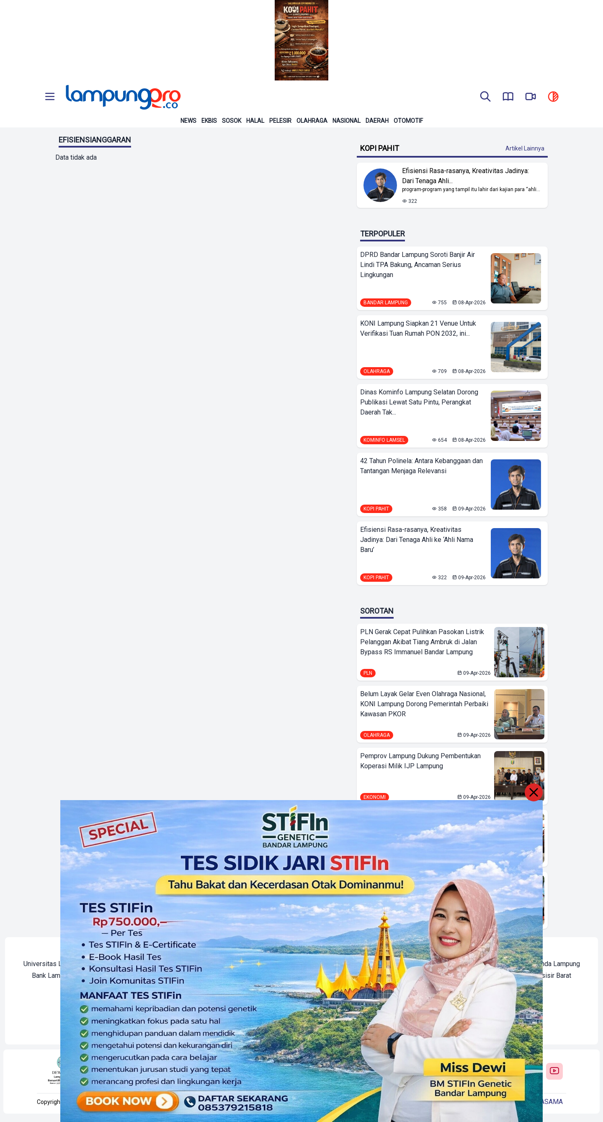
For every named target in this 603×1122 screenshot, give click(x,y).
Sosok (231, 120)
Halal (255, 120)
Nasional (346, 120)
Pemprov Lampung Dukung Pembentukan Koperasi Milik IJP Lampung (420, 761)
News (188, 120)
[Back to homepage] (122, 97)
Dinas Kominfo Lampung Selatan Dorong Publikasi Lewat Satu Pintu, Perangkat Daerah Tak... (419, 402)
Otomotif (408, 120)
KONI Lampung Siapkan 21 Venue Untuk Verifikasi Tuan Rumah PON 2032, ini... (418, 328)
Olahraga (311, 120)
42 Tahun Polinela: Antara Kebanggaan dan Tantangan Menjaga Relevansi (421, 466)
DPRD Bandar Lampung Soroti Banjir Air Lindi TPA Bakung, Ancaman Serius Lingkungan (417, 265)
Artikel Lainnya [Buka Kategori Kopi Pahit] (524, 148)
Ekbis (209, 120)
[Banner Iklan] (301, 40)
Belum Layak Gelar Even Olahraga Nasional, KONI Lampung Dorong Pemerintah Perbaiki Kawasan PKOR (424, 704)
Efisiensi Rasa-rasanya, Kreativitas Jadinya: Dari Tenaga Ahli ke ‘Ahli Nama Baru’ (416, 540)
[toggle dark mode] (553, 97)
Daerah (377, 120)
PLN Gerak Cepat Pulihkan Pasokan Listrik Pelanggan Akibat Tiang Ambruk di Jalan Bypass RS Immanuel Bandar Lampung (422, 642)
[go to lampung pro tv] (530, 97)
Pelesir (280, 120)
